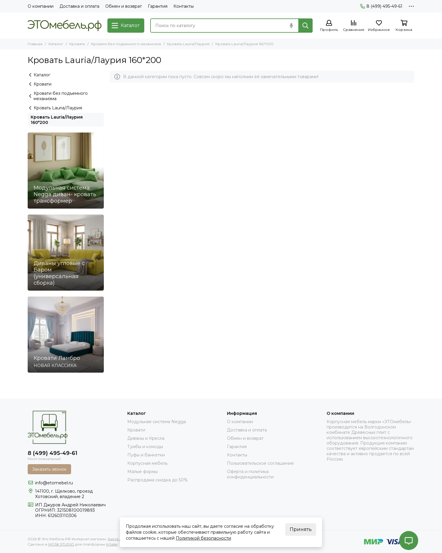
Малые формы (142, 471)
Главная (35, 44)
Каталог (55, 44)
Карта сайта (118, 539)
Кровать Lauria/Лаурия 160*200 (57, 119)
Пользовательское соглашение (260, 463)
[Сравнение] (353, 26)
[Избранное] (379, 26)
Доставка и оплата (79, 6)
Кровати (77, 44)
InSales (111, 544)
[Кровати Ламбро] (66, 335)
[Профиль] (329, 26)
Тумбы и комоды (145, 446)
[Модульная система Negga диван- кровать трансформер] (66, 171)
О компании (41, 6)
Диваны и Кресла (145, 438)
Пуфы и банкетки (146, 455)
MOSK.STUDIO (61, 544)
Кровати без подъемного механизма (126, 44)
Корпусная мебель (147, 463)
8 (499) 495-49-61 (381, 6)
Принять (301, 529)
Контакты (183, 6)
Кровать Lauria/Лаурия (188, 44)
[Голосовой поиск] (291, 25)
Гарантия (157, 6)
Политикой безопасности (203, 538)
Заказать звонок (49, 469)
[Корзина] (404, 26)
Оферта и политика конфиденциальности (250, 474)
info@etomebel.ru (54, 483)
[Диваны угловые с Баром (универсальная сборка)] (66, 253)
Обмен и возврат (123, 6)
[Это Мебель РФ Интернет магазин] (64, 25)
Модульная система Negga (156, 421)
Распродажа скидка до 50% (157, 480)
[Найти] (305, 25)
